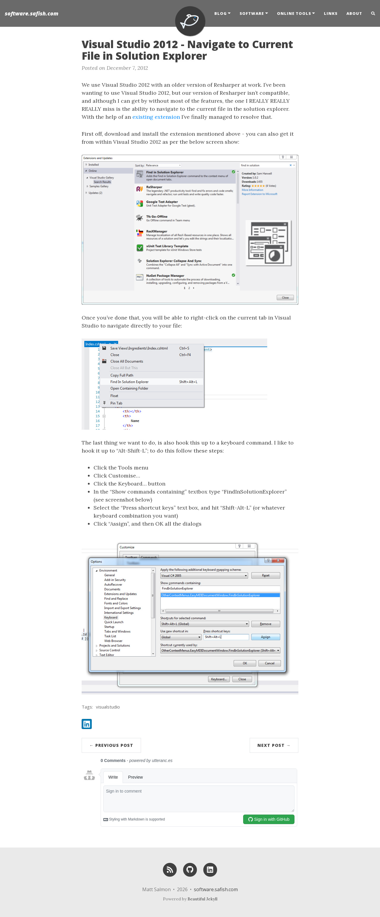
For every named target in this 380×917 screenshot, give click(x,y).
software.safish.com (31, 13)
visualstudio (108, 707)
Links (331, 13)
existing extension (156, 116)
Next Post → (274, 745)
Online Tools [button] (294, 13)
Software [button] (252, 13)
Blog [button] (220, 13)
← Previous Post (111, 745)
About (354, 13)
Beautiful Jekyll (202, 899)
